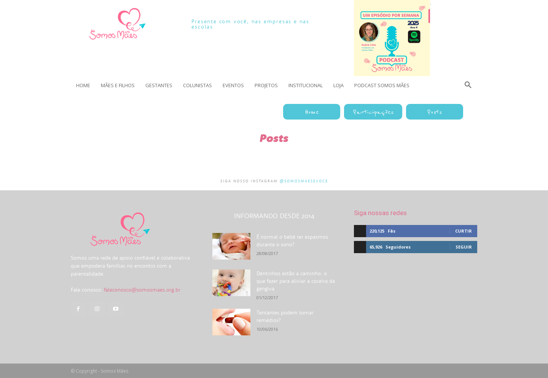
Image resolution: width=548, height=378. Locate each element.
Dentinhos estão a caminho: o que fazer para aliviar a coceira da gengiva (295, 281)
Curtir (463, 231)
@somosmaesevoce (304, 181)
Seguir (464, 247)
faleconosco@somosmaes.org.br (142, 289)
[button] (468, 85)
